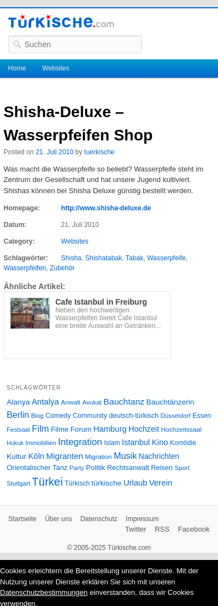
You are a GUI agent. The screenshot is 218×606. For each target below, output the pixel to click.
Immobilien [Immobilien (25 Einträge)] (41, 443)
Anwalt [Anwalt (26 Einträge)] (71, 402)
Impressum (142, 519)
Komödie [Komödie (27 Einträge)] (183, 443)
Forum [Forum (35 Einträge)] (81, 429)
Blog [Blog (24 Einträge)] (37, 415)
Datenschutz (98, 519)
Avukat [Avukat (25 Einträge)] (92, 402)
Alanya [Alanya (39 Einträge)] (18, 402)
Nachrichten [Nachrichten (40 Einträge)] (158, 456)
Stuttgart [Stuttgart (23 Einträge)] (18, 483)
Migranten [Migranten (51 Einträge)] (64, 456)
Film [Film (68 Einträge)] (40, 428)
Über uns (58, 519)
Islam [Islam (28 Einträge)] (112, 443)
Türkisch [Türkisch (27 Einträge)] (77, 483)
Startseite (22, 519)
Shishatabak (103, 258)
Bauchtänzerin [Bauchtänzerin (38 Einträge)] (170, 402)
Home (17, 68)
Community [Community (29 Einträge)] (90, 416)
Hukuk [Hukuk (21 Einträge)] (15, 443)
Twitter (135, 529)
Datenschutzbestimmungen (44, 592)
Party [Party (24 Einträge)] (77, 467)
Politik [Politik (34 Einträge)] (96, 467)
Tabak (134, 258)
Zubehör (62, 268)
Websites (56, 68)
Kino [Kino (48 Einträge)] (160, 442)
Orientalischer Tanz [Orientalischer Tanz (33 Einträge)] (37, 467)
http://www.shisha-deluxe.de (106, 208)
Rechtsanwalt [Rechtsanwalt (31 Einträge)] (128, 468)
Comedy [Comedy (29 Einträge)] (58, 416)
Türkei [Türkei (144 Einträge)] (47, 482)
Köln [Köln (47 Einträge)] (36, 456)
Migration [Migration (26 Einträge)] (98, 456)
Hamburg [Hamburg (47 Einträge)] (110, 429)
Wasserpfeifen (25, 268)
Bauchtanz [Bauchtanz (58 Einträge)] (123, 401)
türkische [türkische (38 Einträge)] (107, 483)
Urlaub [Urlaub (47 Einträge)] (135, 482)
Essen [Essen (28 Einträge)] (201, 416)
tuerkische (99, 152)
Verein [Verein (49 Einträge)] (160, 482)
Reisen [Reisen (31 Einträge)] (161, 468)
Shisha (71, 258)
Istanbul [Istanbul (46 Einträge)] (136, 442)
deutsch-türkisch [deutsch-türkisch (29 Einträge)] (133, 416)
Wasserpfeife (166, 258)
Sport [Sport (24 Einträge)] (182, 467)
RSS (162, 529)
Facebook (194, 529)
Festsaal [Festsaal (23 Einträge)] (18, 429)
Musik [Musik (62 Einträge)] (125, 456)
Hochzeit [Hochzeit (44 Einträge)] (143, 429)
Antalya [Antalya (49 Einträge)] (45, 401)
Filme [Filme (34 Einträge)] (60, 429)
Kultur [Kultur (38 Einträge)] (16, 456)
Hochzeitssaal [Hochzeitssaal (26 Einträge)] (181, 429)
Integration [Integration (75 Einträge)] (80, 442)
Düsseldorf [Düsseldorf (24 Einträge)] (176, 415)
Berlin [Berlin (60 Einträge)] (18, 415)
